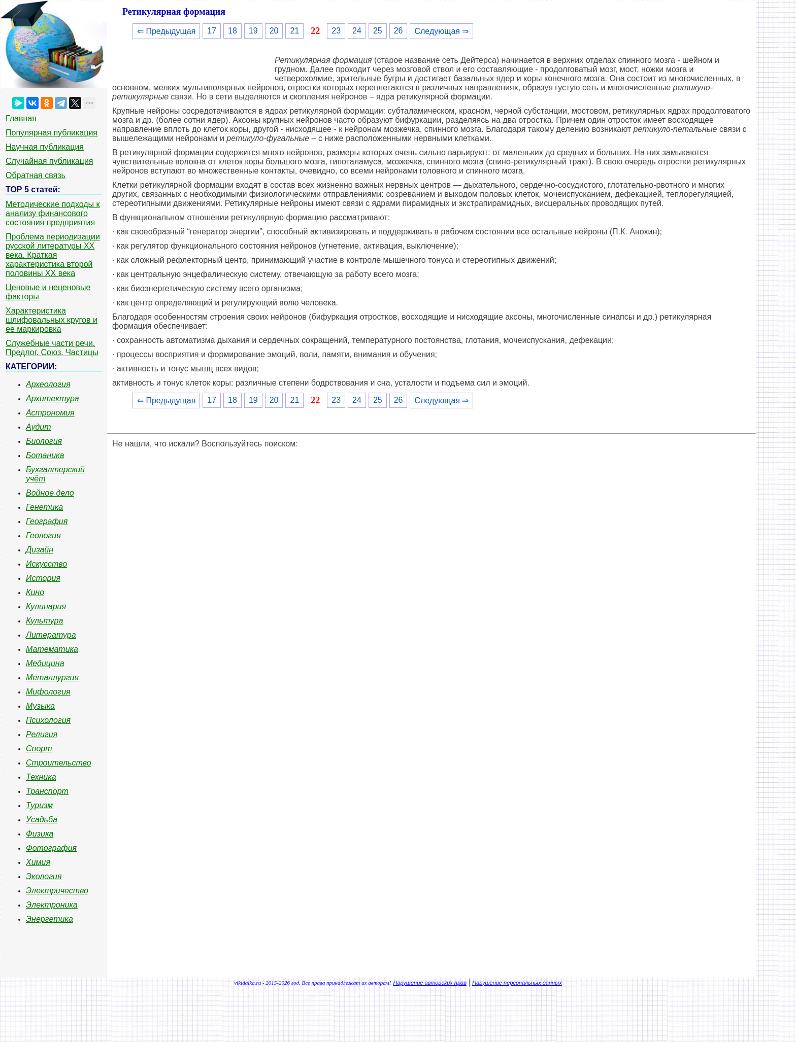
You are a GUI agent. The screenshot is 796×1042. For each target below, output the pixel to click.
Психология (48, 720)
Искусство (46, 564)
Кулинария (46, 606)
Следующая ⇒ (441, 31)
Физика (39, 833)
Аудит (38, 427)
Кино (35, 592)
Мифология (48, 691)
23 (336, 30)
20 (274, 30)
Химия (38, 862)
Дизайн (39, 549)
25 (377, 30)
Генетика (44, 507)
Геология (43, 535)
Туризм (39, 805)
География (47, 521)
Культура (44, 620)
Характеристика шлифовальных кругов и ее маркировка (51, 319)
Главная (21, 118)
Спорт (39, 748)
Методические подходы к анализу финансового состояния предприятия (53, 213)
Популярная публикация (51, 132)
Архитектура (52, 398)
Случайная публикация (49, 161)
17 (211, 30)
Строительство (58, 762)
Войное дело (50, 493)
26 (398, 30)
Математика (52, 649)
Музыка (40, 706)
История (43, 578)
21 (294, 30)
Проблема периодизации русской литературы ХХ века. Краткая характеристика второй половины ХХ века (53, 254)
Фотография (51, 848)
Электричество (57, 890)
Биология (44, 441)
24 (356, 30)
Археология (48, 384)
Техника (41, 777)
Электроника (52, 904)
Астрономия (50, 412)
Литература (51, 635)
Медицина (45, 663)
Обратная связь (35, 175)
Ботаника (45, 455)
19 (253, 30)
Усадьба (41, 819)
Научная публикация (45, 147)
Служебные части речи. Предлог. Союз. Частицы (52, 348)
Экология (43, 876)
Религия (41, 734)
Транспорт (47, 791)
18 (232, 30)
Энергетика (49, 919)
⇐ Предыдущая (166, 31)
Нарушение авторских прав (430, 983)
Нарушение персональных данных (517, 983)
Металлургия (52, 677)
